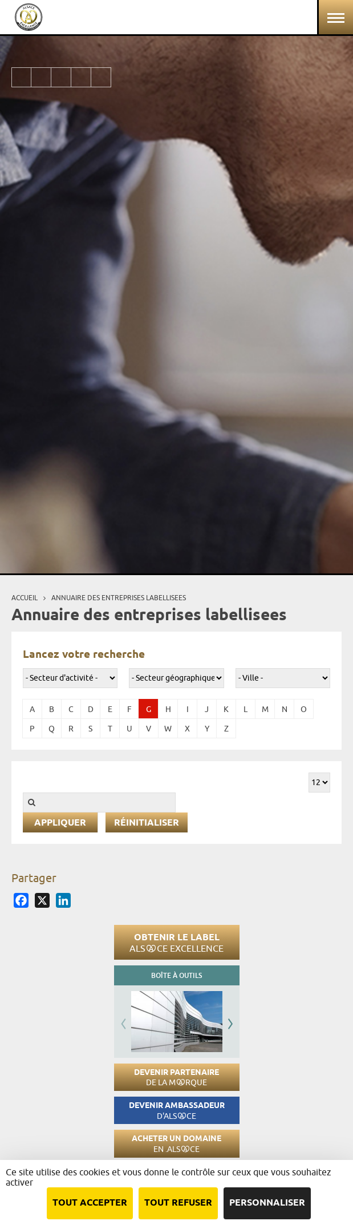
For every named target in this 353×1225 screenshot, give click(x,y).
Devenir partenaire (176, 1077)
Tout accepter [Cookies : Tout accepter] (89, 1203)
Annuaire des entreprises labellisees (118, 597)
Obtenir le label (176, 942)
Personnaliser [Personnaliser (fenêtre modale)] (267, 1203)
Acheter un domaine (176, 1144)
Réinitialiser (146, 823)
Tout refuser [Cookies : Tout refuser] (178, 1203)
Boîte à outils (176, 975)
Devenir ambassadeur (177, 1111)
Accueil (24, 597)
